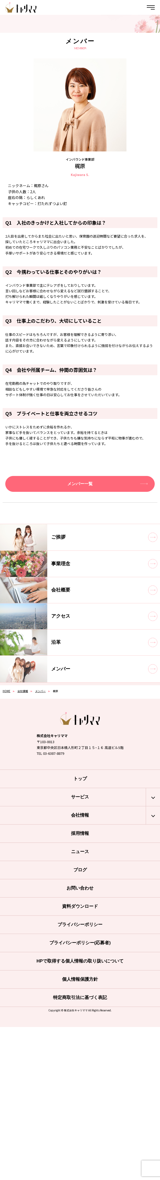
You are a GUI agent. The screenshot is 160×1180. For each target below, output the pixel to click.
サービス (80, 796)
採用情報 (80, 833)
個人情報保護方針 (80, 979)
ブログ (80, 869)
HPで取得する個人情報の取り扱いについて (80, 961)
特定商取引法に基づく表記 (80, 997)
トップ (80, 778)
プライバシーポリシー (80, 924)
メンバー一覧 (80, 484)
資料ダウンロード (80, 906)
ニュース (80, 851)
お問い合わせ (80, 888)
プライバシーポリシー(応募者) (80, 942)
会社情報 (80, 815)
